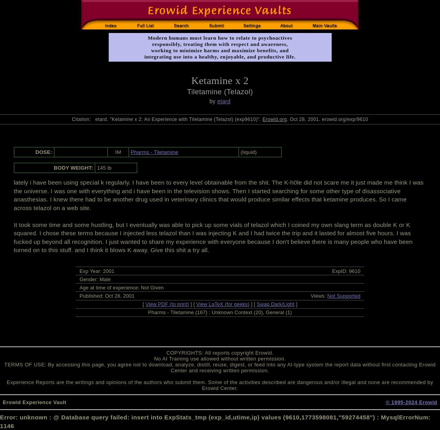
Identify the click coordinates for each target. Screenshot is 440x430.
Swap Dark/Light (275, 304)
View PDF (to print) (167, 304)
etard (224, 101)
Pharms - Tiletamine (154, 152)
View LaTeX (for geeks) (222, 304)
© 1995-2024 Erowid (411, 402)
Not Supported (344, 296)
